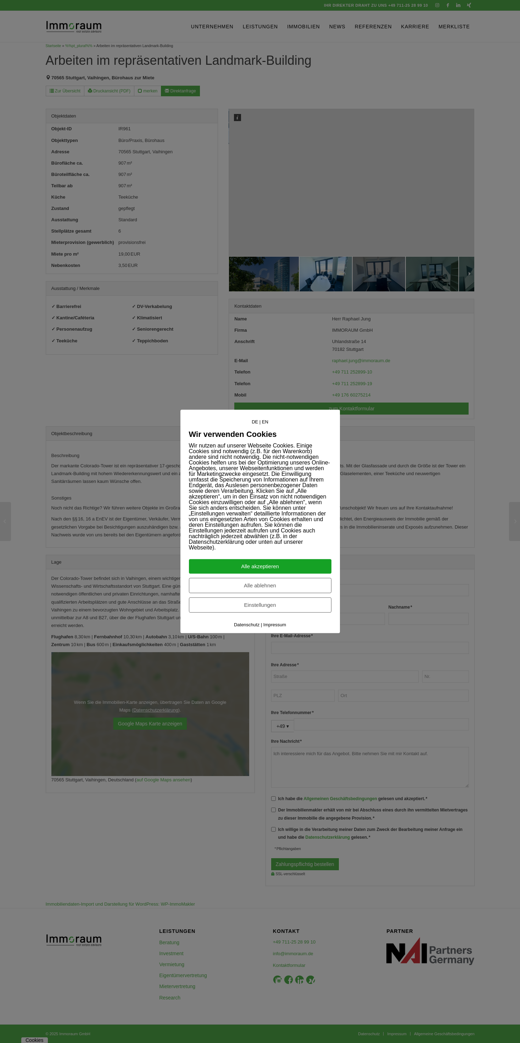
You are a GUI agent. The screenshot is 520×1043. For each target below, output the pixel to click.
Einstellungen (260, 605)
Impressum (274, 625)
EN (265, 421)
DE (255, 421)
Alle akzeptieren (260, 567)
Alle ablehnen (260, 586)
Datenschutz (246, 625)
